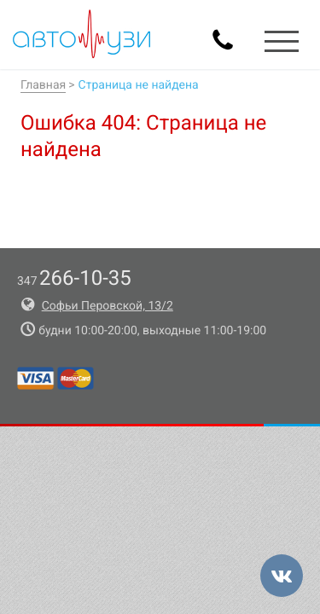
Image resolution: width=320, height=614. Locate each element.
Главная (43, 85)
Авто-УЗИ (81, 34)
